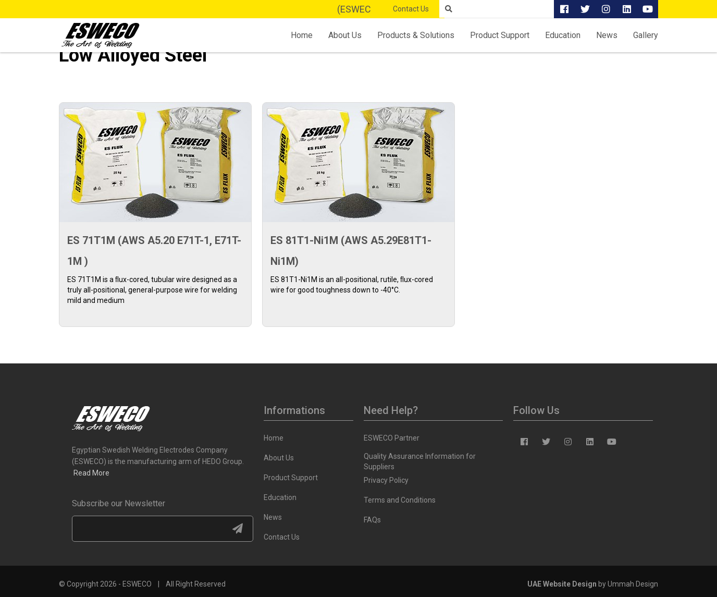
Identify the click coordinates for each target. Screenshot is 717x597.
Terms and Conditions (400, 500)
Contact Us (411, 9)
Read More (91, 473)
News (606, 35)
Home (302, 35)
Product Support (499, 35)
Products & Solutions (415, 35)
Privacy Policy (386, 480)
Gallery (645, 35)
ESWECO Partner (391, 438)
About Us (345, 35)
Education (562, 35)
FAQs (372, 520)
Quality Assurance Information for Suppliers (420, 458)
